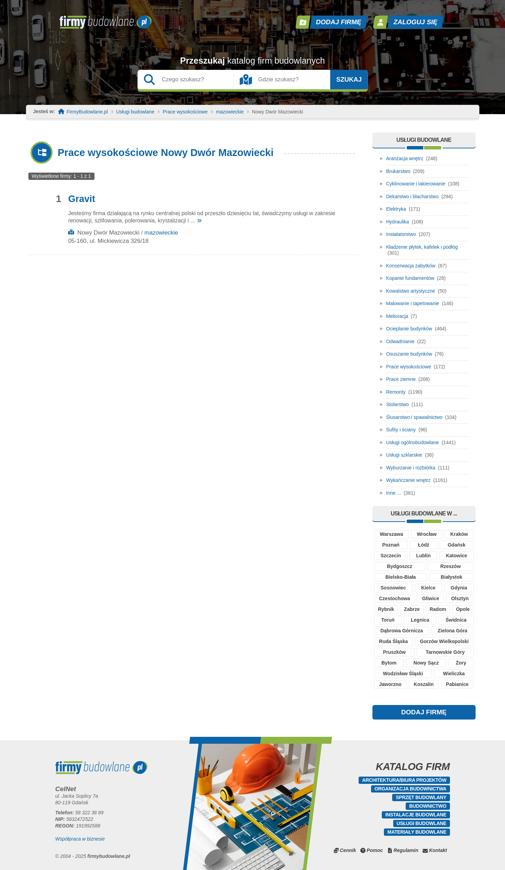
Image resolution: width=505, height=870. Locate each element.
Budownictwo (427, 806)
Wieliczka (454, 673)
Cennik (348, 850)
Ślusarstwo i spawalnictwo (414, 417)
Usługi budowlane (135, 112)
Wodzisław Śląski (403, 673)
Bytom (389, 663)
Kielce (428, 587)
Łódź (423, 545)
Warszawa (391, 534)
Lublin (423, 555)
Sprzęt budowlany (421, 797)
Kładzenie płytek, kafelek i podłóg (422, 247)
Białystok (451, 577)
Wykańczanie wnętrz (408, 480)
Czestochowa (394, 598)
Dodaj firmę (338, 22)
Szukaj (349, 79)
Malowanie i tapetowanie (412, 303)
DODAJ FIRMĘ (424, 712)
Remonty (396, 392)
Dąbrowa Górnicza (401, 630)
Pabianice (457, 684)
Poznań (390, 545)
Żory (461, 663)
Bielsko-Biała (400, 577)
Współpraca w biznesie (80, 839)
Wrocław (426, 534)
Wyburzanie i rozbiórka (410, 467)
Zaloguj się (415, 22)
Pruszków (394, 652)
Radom (438, 609)
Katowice (456, 555)
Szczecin (390, 555)
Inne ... (393, 493)
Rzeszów (450, 566)
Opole (463, 609)
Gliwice (430, 598)
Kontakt (438, 850)
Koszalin (424, 684)
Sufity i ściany (401, 429)
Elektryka (396, 209)
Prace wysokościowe (185, 112)
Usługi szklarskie (404, 455)
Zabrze (412, 609)
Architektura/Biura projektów (404, 780)
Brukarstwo (398, 171)
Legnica (420, 620)
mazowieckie (230, 112)
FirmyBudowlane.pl (87, 112)
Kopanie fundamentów (410, 278)
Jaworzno (390, 684)
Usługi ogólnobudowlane (412, 442)
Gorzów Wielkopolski (444, 641)
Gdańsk (456, 545)
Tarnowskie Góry (445, 652)
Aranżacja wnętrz (404, 158)
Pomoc (375, 850)
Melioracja (397, 316)
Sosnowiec (393, 587)
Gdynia (459, 587)
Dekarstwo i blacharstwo (412, 196)
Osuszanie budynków (409, 354)
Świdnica (456, 620)
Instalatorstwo (401, 234)
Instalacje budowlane (415, 814)
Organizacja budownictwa (411, 788)
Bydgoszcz (399, 566)
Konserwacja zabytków (410, 265)
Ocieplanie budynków (409, 328)
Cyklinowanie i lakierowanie (415, 183)
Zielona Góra (453, 630)
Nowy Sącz (426, 663)
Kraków (459, 534)
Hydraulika (397, 222)
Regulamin (406, 850)
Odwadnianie (400, 341)
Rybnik (386, 609)
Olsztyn (460, 598)
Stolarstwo (397, 404)
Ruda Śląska (393, 641)
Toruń (388, 620)
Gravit (81, 199)
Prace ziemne (401, 379)
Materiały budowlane (416, 832)
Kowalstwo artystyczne (410, 291)
